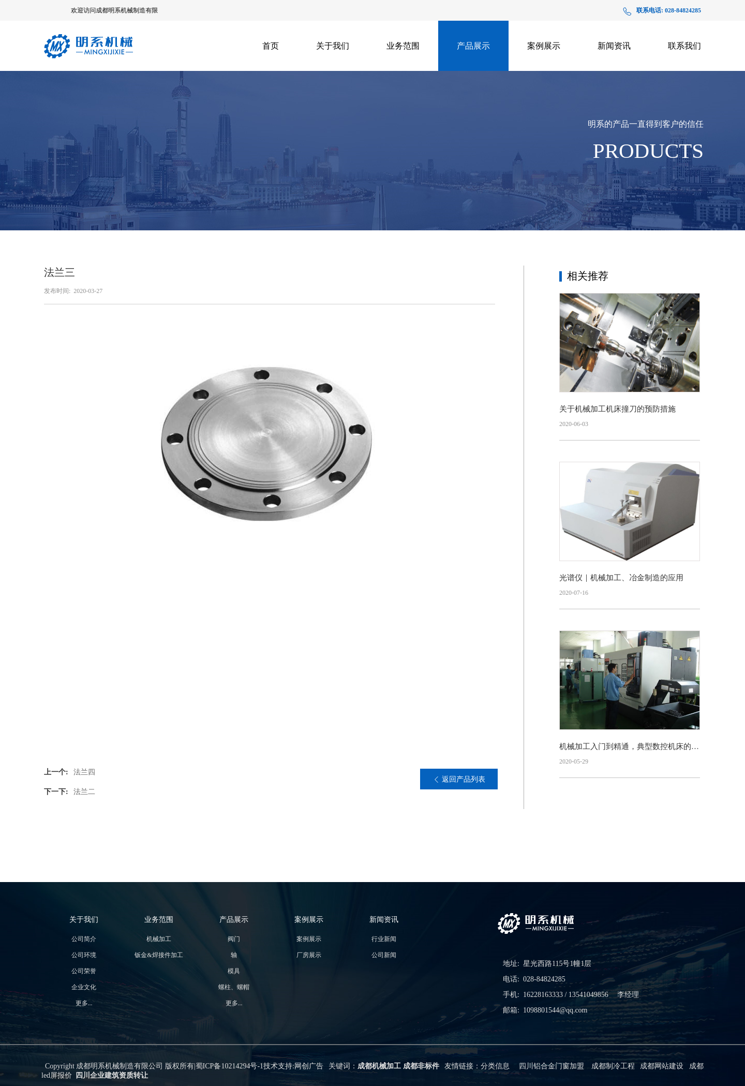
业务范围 (403, 45)
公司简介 (83, 939)
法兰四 (84, 772)
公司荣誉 (83, 971)
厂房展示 (543, 71)
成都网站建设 (661, 1066)
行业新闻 (383, 939)
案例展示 (543, 45)
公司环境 (83, 955)
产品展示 (473, 45)
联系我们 (684, 45)
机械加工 (158, 939)
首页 (270, 45)
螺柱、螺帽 (233, 987)
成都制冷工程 (613, 1066)
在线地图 (684, 71)
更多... (84, 1003)
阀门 (234, 939)
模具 (234, 971)
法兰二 (84, 792)
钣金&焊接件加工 (403, 71)
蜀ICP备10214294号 (227, 1066)
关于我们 (332, 45)
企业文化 (83, 987)
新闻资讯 (614, 45)
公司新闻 (614, 71)
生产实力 (332, 73)
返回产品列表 (459, 779)
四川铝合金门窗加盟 (551, 1066)
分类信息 (495, 1066)
